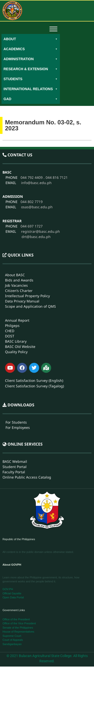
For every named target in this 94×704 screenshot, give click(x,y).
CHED (9, 283)
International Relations (31, 89)
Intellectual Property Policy (27, 248)
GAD (31, 99)
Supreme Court (12, 635)
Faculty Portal (14, 444)
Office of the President (16, 619)
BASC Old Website (20, 299)
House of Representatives (18, 631)
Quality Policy (16, 304)
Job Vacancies (16, 238)
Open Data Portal (13, 597)
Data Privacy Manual (22, 253)
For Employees (18, 399)
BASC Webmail (15, 433)
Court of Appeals (13, 639)
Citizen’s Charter (19, 243)
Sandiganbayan (12, 644)
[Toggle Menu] (53, 28)
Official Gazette (12, 593)
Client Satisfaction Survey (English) (34, 333)
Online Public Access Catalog (27, 449)
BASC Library (16, 293)
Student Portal (15, 439)
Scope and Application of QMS (30, 259)
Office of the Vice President (19, 623)
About (31, 39)
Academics (31, 49)
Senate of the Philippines (18, 627)
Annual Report (17, 272)
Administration (31, 59)
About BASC (15, 227)
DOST (9, 288)
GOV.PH (8, 589)
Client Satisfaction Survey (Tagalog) (34, 338)
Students (31, 79)
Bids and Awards (19, 233)
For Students (16, 394)
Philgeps (12, 278)
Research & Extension (31, 69)
